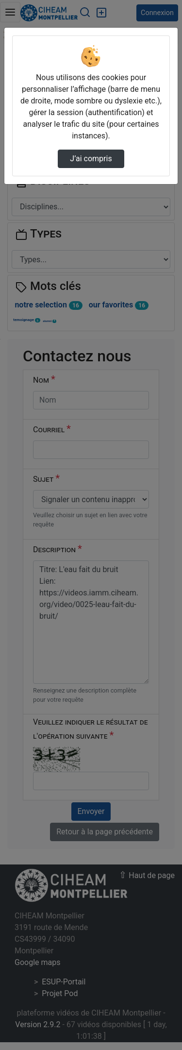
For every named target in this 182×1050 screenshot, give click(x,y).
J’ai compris (91, 158)
